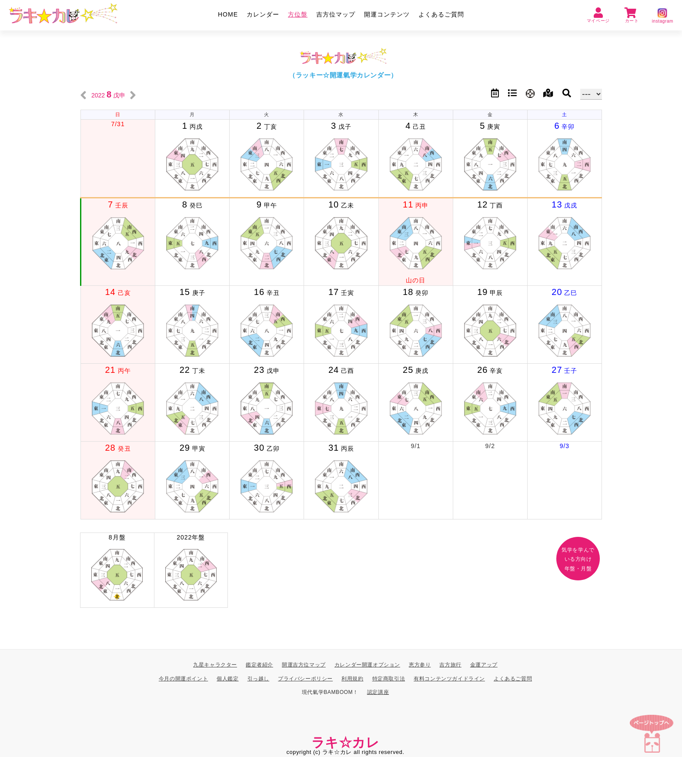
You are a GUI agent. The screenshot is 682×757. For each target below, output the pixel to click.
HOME (228, 14)
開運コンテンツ (387, 14)
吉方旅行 (450, 665)
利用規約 (352, 679)
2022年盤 (191, 571)
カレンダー (263, 14)
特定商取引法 (388, 679)
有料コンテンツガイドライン (449, 679)
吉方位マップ (335, 14)
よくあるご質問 (441, 14)
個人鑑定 (227, 679)
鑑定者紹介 (259, 665)
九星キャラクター (215, 665)
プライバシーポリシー (305, 679)
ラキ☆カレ (345, 742)
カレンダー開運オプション (367, 665)
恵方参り (420, 665)
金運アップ (484, 665)
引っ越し (258, 679)
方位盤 (298, 14)
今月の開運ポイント (183, 679)
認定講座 (378, 693)
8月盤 (117, 571)
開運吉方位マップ (304, 665)
